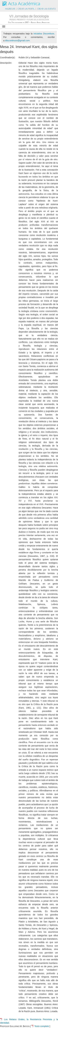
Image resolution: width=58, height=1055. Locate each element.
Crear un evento (46, 8)
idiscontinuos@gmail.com (17, 40)
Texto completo (40, 1026)
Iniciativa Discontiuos (44, 33)
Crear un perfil (26, 8)
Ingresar (10, 8)
